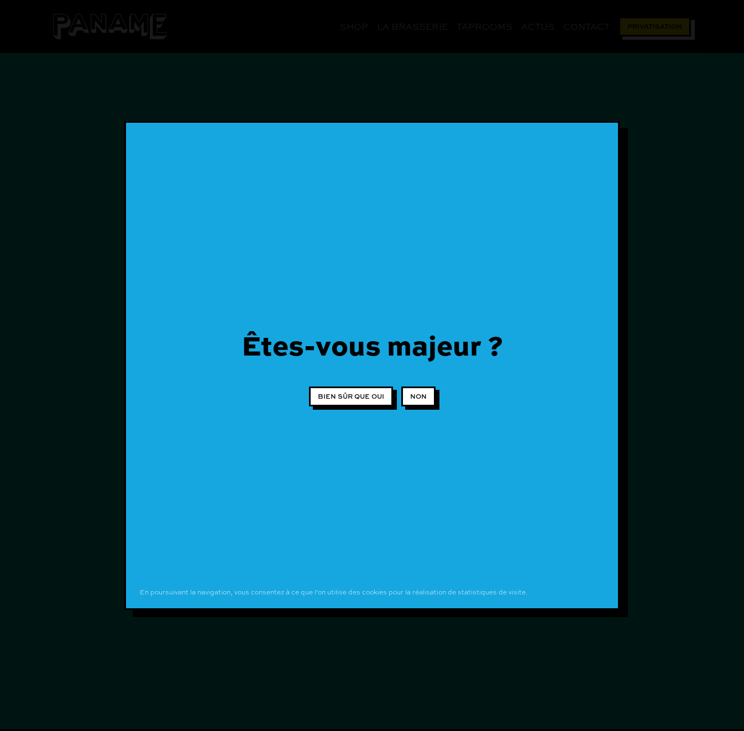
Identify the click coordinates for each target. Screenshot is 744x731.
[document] (372, 365)
